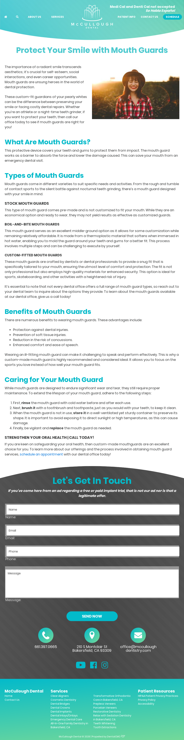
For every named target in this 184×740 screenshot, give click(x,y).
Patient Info (126, 17)
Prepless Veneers (104, 704)
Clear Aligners (60, 696)
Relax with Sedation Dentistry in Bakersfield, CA (112, 717)
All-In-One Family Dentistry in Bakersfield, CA (69, 725)
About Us (34, 17)
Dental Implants (61, 711)
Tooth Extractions (104, 727)
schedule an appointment (41, 454)
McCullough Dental (24, 691)
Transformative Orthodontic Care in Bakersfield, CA (112, 698)
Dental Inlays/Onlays (64, 715)
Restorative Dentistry (107, 711)
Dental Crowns (60, 708)
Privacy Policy (147, 700)
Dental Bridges (60, 704)
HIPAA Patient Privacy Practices (158, 696)
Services (57, 17)
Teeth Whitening (104, 723)
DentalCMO (116, 736)
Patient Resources (156, 691)
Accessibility (146, 704)
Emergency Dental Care (66, 719)
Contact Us (149, 17)
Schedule (172, 17)
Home (8, 696)
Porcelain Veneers (105, 708)
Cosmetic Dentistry (63, 700)
